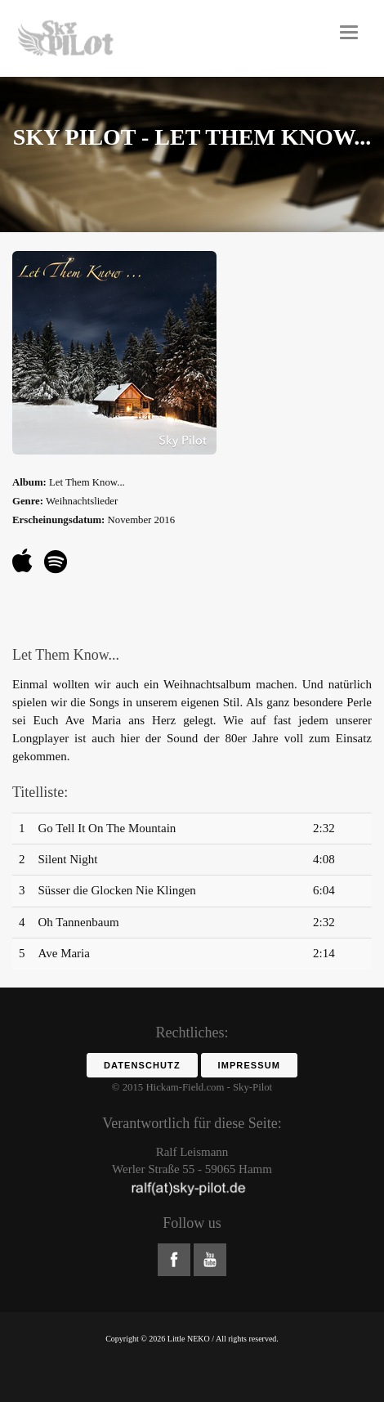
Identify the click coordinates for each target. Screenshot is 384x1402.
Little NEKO (188, 1338)
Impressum (249, 1065)
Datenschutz (142, 1065)
